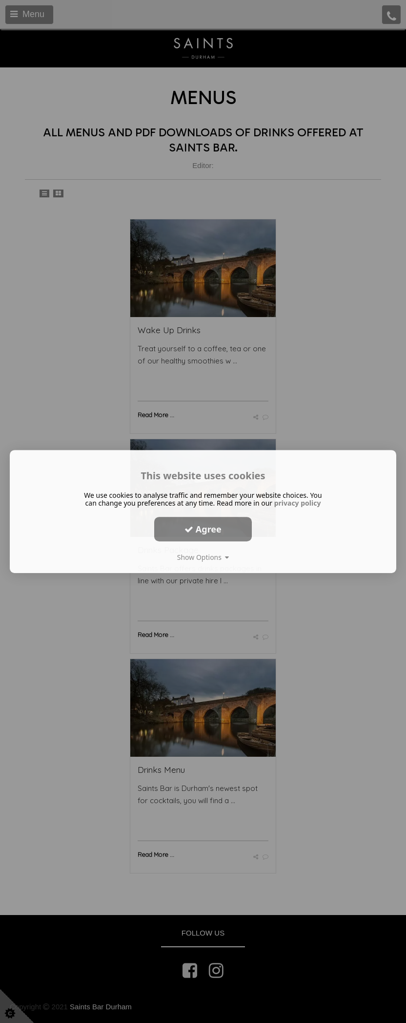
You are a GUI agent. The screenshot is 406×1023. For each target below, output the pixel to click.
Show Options (203, 557)
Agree (203, 529)
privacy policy (297, 503)
